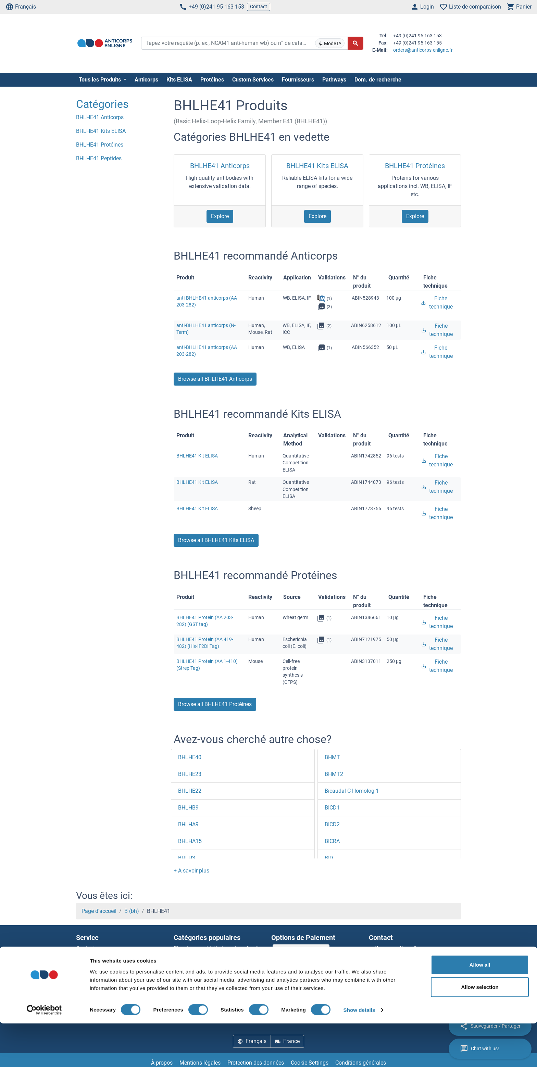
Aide (81, 956)
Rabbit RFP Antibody (199, 981)
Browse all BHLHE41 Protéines (215, 704)
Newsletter (88, 965)
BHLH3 (186, 858)
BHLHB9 (188, 807)
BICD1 (332, 807)
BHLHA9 (188, 824)
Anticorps (146, 79)
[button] (191, 870)
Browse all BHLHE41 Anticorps (215, 379)
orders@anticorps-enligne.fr (423, 50)
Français (20, 7)
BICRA (332, 841)
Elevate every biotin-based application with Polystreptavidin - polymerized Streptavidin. (219, 956)
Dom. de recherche (377, 79)
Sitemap (86, 989)
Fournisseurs (298, 79)
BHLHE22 (189, 791)
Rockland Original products (206, 989)
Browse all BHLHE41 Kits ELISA (216, 540)
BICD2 (332, 824)
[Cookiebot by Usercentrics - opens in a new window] (44, 1054)
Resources (88, 973)
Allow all (480, 1008)
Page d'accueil (99, 911)
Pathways (334, 79)
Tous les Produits (100, 79)
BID (329, 858)
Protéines (212, 79)
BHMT (332, 757)
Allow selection (479, 1030)
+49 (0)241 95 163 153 (211, 7)
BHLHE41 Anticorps (220, 166)
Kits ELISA (179, 79)
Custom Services (253, 79)
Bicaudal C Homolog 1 (352, 791)
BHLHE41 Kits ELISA (317, 166)
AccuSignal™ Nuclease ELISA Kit (213, 973)
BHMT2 (334, 774)
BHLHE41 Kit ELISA (197, 456)
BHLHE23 (189, 774)
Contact (258, 6)
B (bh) (131, 911)
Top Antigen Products (102, 981)
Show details (359, 1053)
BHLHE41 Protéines (415, 166)
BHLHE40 (189, 757)
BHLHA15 (190, 841)
